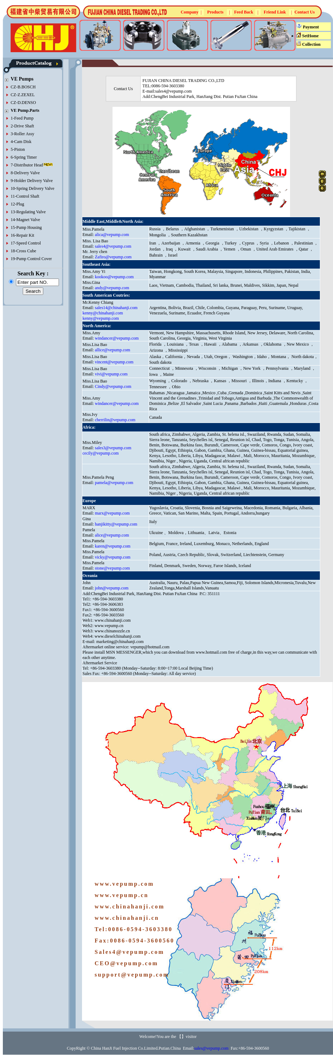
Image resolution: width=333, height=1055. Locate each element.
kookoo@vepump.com (114, 276)
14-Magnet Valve (25, 219)
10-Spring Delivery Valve (32, 188)
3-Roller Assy (22, 133)
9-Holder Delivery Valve (32, 180)
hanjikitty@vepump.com (116, 524)
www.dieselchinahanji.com (117, 636)
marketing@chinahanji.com (119, 641)
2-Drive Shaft (22, 125)
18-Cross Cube (23, 250)
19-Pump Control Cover (31, 258)
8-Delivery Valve (25, 172)
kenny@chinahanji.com (102, 313)
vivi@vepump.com (111, 374)
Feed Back (243, 12)
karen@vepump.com (112, 546)
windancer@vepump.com (116, 338)
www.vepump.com (124, 884)
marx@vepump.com (112, 513)
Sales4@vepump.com (129, 952)
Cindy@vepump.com (113, 386)
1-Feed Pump (22, 118)
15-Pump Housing (26, 227)
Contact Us (304, 12)
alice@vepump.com (112, 535)
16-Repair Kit (22, 235)
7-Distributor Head (27, 165)
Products (215, 12)
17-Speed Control (26, 243)
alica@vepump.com (112, 234)
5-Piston (18, 149)
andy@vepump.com (112, 287)
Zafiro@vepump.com (113, 256)
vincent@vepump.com (114, 361)
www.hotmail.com (212, 652)
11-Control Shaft (25, 196)
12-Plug (17, 204)
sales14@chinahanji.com (116, 307)
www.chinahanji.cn (127, 918)
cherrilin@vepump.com (115, 419)
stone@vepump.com (112, 568)
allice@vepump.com (112, 349)
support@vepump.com (132, 975)
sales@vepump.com (211, 1048)
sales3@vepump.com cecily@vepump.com (106, 450)
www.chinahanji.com (112, 620)
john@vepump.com (112, 588)
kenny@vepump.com (100, 318)
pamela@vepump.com (114, 482)
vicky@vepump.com (112, 557)
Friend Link (275, 12)
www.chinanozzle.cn (112, 630)
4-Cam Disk (21, 141)
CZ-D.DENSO (23, 102)
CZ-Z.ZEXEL (23, 94)
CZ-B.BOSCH (23, 86)
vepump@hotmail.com (149, 646)
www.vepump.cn (108, 625)
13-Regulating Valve (28, 211)
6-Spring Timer (24, 157)
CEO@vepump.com (126, 963)
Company (189, 12)
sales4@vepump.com (113, 246)
